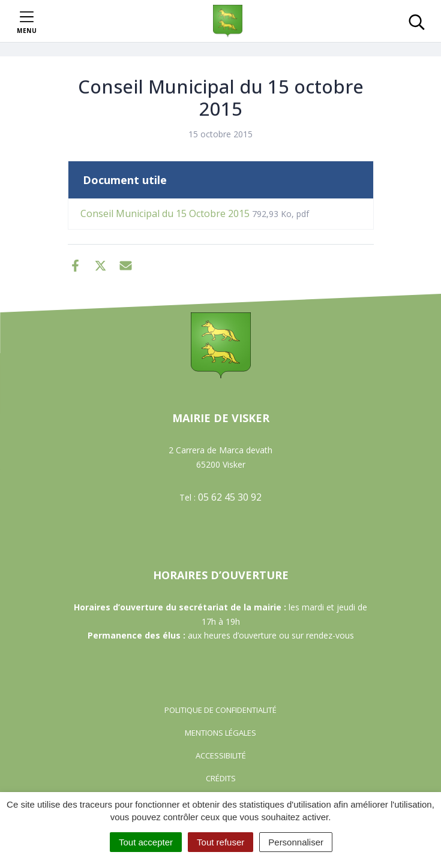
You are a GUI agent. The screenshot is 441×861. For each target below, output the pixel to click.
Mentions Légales (220, 732)
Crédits (221, 778)
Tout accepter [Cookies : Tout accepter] (146, 842)
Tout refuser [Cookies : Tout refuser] (220, 842)
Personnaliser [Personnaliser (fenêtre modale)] (295, 842)
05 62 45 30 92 (230, 497)
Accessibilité (221, 755)
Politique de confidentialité (220, 710)
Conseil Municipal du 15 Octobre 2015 (194, 213)
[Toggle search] (416, 21)
